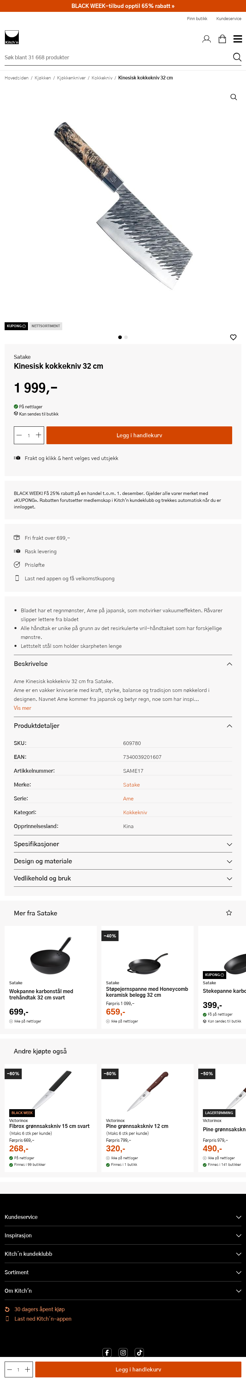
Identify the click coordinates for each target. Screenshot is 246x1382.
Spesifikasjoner (36, 844)
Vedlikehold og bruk (42, 878)
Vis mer (22, 707)
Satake (22, 356)
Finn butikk (197, 18)
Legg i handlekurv (139, 435)
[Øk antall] (39, 435)
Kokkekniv (102, 77)
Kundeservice (228, 18)
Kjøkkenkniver (71, 77)
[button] (233, 337)
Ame (128, 798)
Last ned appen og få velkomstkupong (70, 578)
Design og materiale (43, 861)
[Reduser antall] (19, 435)
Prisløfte (35, 564)
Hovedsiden (17, 77)
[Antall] (29, 435)
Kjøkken (43, 77)
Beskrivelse (31, 663)
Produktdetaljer (36, 725)
